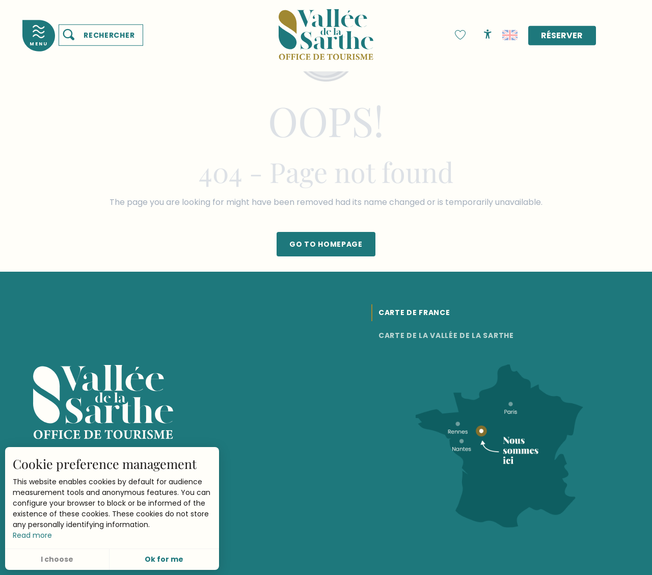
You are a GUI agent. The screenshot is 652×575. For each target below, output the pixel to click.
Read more (32, 535)
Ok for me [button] (164, 559)
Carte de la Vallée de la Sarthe (446, 335)
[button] (101, 35)
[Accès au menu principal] (38, 35)
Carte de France (414, 312)
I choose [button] (57, 559)
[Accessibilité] (487, 34)
